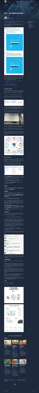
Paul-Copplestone (14, 349)
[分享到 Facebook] (18, 335)
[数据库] (23, 1)
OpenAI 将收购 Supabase (15, 77)
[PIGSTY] (16, 1)
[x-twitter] (29, 1)
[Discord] (12, 19)
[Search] (33, 1)
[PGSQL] (19, 1)
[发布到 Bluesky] (12, 335)
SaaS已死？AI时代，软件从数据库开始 (11, 91)
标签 (4, 390)
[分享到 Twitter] (10, 335)
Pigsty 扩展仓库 (12, 161)
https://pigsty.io (6, 285)
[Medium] (11, 19)
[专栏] (25, 1)
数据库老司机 (5, 12)
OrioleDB (19, 255)
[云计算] (21, 1)
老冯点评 (29, 23)
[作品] (28, 1)
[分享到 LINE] (21, 335)
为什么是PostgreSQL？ (31, 21)
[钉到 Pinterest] (17, 335)
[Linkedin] (10, 19)
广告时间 (30, 27)
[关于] (14, 1)
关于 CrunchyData (30, 22)
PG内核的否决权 (30, 25)
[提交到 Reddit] (13, 335)
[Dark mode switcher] (34, 1)
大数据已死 (22, 192)
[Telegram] (13, 19)
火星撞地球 (21, 207)
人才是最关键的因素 (31, 26)
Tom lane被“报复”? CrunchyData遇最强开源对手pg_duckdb (13, 217)
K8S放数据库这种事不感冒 (18, 179)
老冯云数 (8, 1)
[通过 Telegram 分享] (15, 335)
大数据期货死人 (30, 24)
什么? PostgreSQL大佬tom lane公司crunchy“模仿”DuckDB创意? (13, 216)
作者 (6, 390)
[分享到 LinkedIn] (9, 335)
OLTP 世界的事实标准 (13, 133)
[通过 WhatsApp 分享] (14, 335)
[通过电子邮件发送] (19, 335)
